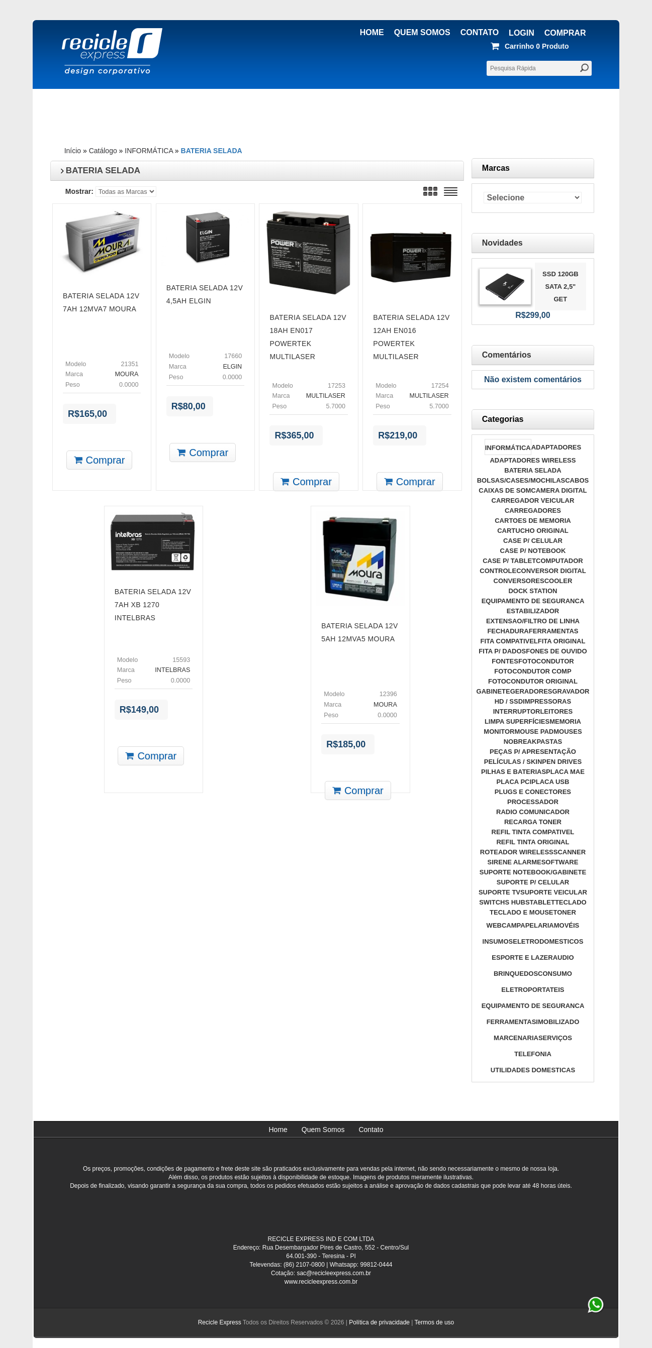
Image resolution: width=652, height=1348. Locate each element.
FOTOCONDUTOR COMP (532, 671)
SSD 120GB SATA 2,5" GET (560, 286)
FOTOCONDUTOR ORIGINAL (533, 681)
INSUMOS (498, 941)
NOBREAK (520, 741)
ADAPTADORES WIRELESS (533, 460)
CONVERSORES (519, 581)
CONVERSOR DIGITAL (551, 571)
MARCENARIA (516, 1038)
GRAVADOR (570, 691)
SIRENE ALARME (514, 862)
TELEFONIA (532, 1054)
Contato (479, 32)
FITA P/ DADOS (502, 651)
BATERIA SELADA (211, 151)
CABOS (577, 480)
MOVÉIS (567, 925)
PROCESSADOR (532, 802)
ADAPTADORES (556, 447)
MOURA (127, 374)
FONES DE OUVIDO (556, 651)
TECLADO (571, 902)
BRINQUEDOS (516, 973)
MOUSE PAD (533, 731)
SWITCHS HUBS (504, 902)
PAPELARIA (535, 925)
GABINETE (493, 691)
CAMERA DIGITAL (559, 490)
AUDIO (563, 957)
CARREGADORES (533, 510)
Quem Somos (422, 32)
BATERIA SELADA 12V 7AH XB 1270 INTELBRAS (153, 605)
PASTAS (549, 741)
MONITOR (499, 731)
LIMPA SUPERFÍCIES (517, 721)
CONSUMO (555, 973)
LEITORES (556, 711)
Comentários (506, 355)
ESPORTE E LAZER (522, 957)
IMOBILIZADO (557, 1022)
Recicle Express (219, 1322)
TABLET (542, 902)
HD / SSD (509, 701)
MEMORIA (565, 721)
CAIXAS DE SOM (505, 490)
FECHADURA (507, 631)
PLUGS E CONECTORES (533, 792)
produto (531, 46)
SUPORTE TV (499, 892)
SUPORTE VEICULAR (553, 892)
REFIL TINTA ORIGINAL (532, 842)
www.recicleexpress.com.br (321, 1281)
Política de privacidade (379, 1322)
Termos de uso (434, 1322)
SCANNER (569, 852)
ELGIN (232, 366)
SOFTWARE (560, 862)
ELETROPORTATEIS (532, 989)
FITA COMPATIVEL (508, 641)
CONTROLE (498, 571)
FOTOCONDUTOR (546, 661)
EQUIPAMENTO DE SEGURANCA (533, 601)
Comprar (565, 33)
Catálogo (103, 151)
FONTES (505, 661)
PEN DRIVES (562, 761)
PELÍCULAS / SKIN (513, 761)
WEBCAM (502, 925)
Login (521, 33)
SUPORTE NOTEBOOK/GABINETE (533, 872)
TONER (564, 912)
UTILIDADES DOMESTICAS (533, 1070)
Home (372, 32)
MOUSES (567, 731)
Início (72, 151)
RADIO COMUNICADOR (533, 812)
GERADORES (531, 691)
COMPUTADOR (559, 561)
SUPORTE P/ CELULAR (533, 882)
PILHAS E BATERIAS (513, 771)
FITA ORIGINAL (562, 641)
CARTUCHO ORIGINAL (533, 530)
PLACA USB (550, 781)
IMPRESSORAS (547, 701)
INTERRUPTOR (516, 711)
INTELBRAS (172, 669)
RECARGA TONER (533, 822)
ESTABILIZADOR (533, 611)
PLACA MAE (565, 771)
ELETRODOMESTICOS (548, 941)
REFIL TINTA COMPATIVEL (533, 832)
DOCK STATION (532, 591)
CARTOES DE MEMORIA (533, 520)
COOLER (558, 581)
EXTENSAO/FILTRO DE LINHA (533, 621)
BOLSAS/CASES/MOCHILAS (521, 480)
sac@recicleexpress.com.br (334, 1273)
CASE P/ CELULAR (533, 540)
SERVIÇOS (555, 1038)
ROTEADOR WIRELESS (516, 852)
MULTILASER (325, 395)
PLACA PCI (513, 781)
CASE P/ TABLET (509, 561)
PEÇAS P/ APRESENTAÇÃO (533, 751)
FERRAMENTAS (554, 631)
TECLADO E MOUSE (521, 912)
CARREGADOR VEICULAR (533, 500)
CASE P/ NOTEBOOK (533, 550)
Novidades (502, 243)
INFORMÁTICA (149, 151)
